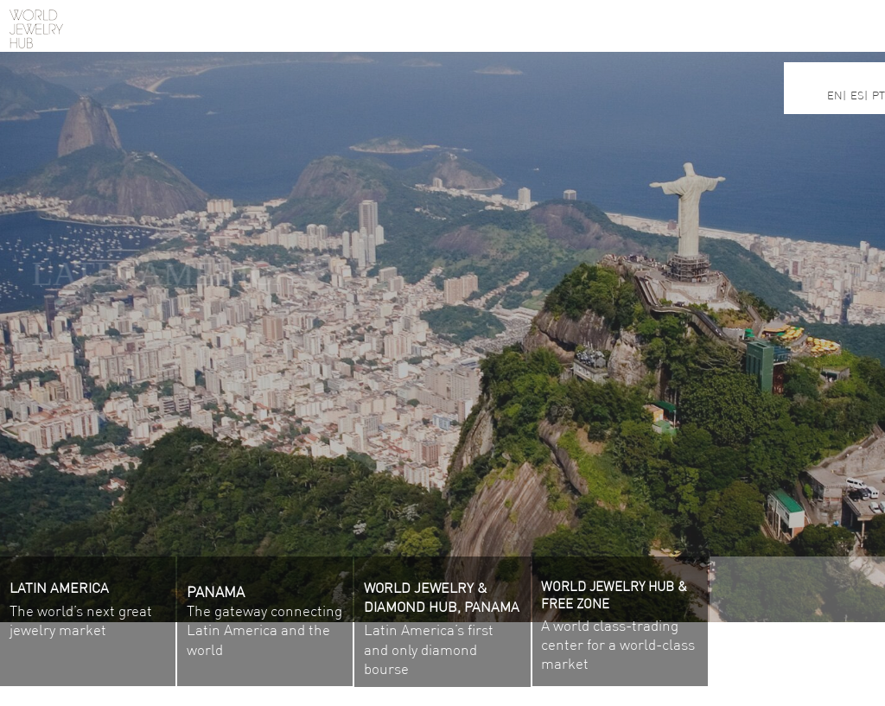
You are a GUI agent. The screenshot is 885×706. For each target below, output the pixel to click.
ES (857, 95)
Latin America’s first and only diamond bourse (441, 629)
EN (835, 95)
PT (878, 95)
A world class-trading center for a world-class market (619, 627)
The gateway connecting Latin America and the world (264, 629)
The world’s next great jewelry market (81, 610)
